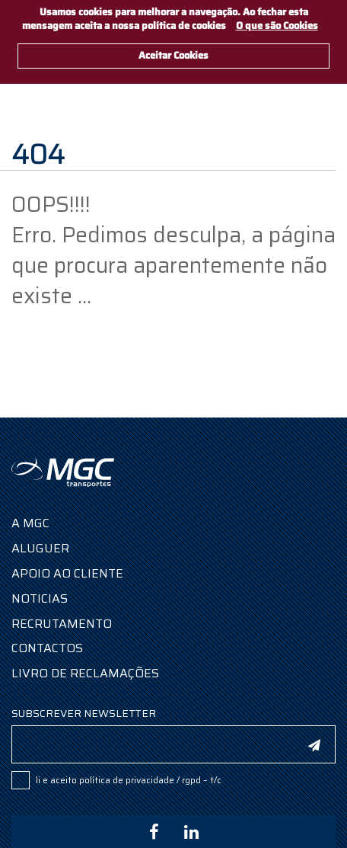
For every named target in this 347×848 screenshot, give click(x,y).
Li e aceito (128, 780)
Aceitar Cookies (173, 55)
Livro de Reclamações (85, 673)
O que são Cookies (277, 26)
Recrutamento (61, 623)
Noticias (39, 598)
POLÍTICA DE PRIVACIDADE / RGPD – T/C (150, 780)
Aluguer (40, 548)
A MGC (30, 523)
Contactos (47, 648)
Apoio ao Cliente (67, 573)
